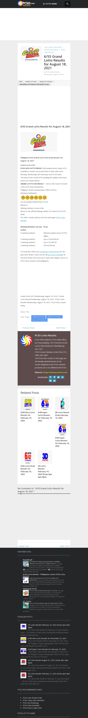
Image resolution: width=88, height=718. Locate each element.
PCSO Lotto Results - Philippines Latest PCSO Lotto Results (44, 550)
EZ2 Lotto (36, 696)
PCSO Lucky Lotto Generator (33, 675)
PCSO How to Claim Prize (32, 682)
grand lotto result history (49, 251)
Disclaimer (32, 715)
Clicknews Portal (30, 563)
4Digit (21, 696)
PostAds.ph (27, 534)
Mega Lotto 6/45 (24, 700)
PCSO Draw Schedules (31, 680)
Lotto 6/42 (60, 696)
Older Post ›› (65, 520)
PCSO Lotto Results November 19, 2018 (43, 565)
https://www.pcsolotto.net (55, 372)
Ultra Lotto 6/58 (37, 703)
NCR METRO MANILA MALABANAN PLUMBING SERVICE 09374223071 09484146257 (44, 537)
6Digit (28, 696)
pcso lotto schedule (55, 254)
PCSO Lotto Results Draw (32, 672)
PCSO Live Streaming (30, 677)
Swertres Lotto (24, 703)
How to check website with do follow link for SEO (46, 578)
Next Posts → (61, 327)
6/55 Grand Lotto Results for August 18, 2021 (55, 62)
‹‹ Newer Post (23, 520)
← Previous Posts (28, 327)
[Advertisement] (44, 24)
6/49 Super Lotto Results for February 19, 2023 (47, 623)
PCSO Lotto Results (39, 700)
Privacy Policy (23, 715)
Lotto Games (50, 4)
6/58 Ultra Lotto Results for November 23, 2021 (47, 613)
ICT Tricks (27, 576)
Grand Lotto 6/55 (48, 696)
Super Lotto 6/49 (55, 700)
